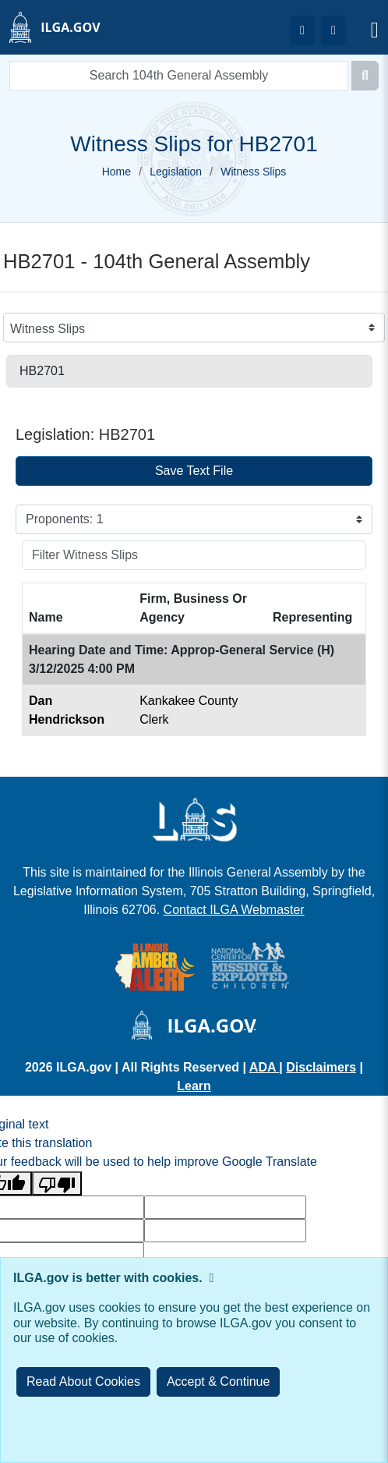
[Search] (365, 75)
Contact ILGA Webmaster (234, 909)
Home (116, 171)
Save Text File (194, 470)
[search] (178, 75)
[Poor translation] (57, 1183)
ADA (264, 1067)
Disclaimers (321, 1067)
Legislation (176, 171)
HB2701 (42, 370)
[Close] (218, 1382)
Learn (194, 1086)
